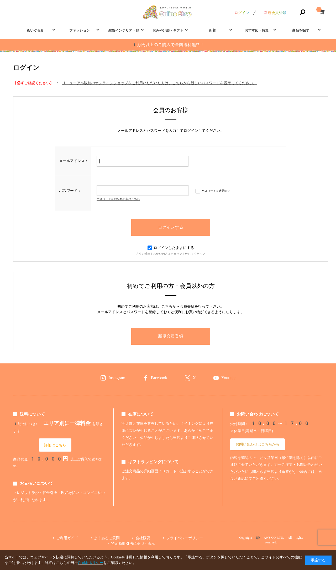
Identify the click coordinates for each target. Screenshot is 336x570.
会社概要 (142, 538)
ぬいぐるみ (35, 30)
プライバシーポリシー (184, 538)
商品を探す (300, 30)
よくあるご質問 (107, 538)
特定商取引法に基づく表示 (133, 543)
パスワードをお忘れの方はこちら (118, 199)
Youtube (228, 377)
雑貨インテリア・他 (123, 30)
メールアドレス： (73, 161)
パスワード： (70, 190)
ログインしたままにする (171, 248)
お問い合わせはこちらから (257, 444)
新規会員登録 (275, 13)
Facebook (159, 377)
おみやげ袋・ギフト (168, 30)
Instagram (116, 377)
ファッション (79, 30)
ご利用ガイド (67, 538)
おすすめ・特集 (257, 30)
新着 (212, 30)
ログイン (241, 13)
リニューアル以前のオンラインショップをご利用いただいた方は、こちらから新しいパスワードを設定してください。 (159, 83)
